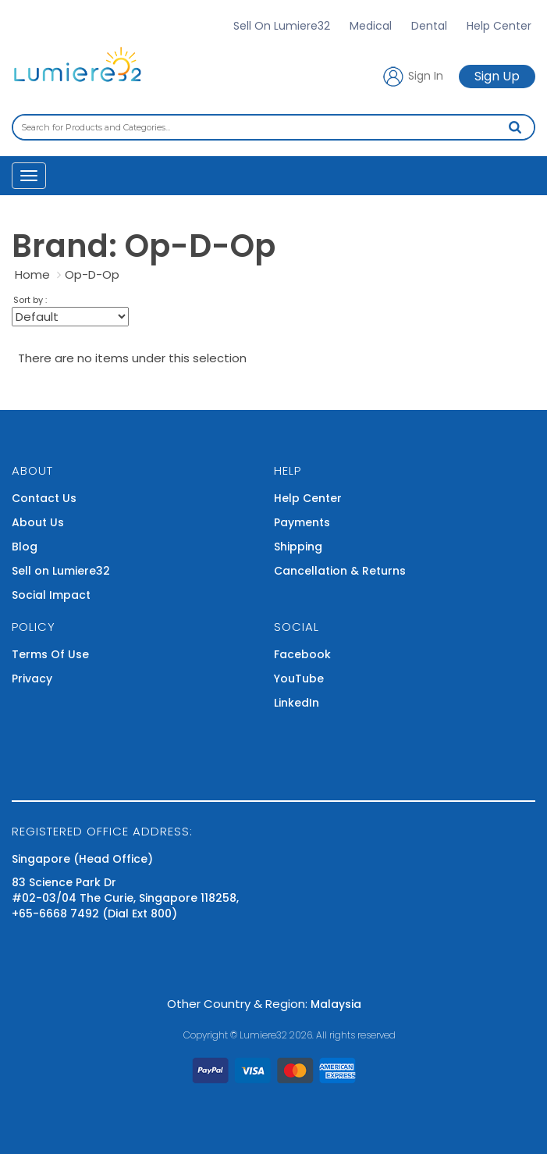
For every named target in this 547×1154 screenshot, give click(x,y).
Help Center (499, 26)
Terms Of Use (50, 654)
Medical (371, 26)
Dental (429, 26)
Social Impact (51, 595)
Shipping (298, 546)
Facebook (302, 654)
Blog (24, 546)
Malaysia (336, 1004)
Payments (302, 522)
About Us (38, 522)
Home (32, 274)
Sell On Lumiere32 (281, 26)
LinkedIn (296, 703)
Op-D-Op (92, 274)
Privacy (32, 678)
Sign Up (497, 76)
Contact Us (44, 498)
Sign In (412, 76)
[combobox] (273, 127)
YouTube (299, 678)
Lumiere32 (263, 1035)
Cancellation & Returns (340, 571)
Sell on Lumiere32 (61, 571)
